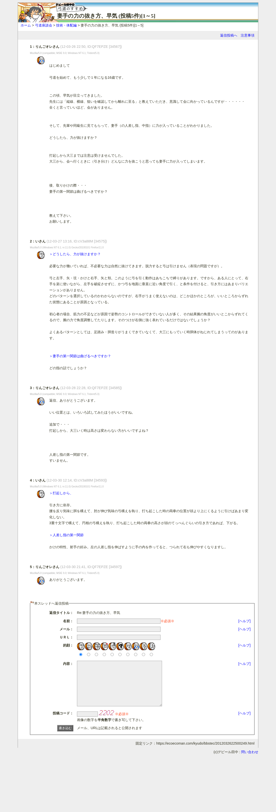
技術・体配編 (66, 25)
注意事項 (247, 35)
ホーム (26, 25)
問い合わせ (249, 761)
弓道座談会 (43, 25)
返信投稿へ (228, 35)
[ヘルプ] (244, 621)
